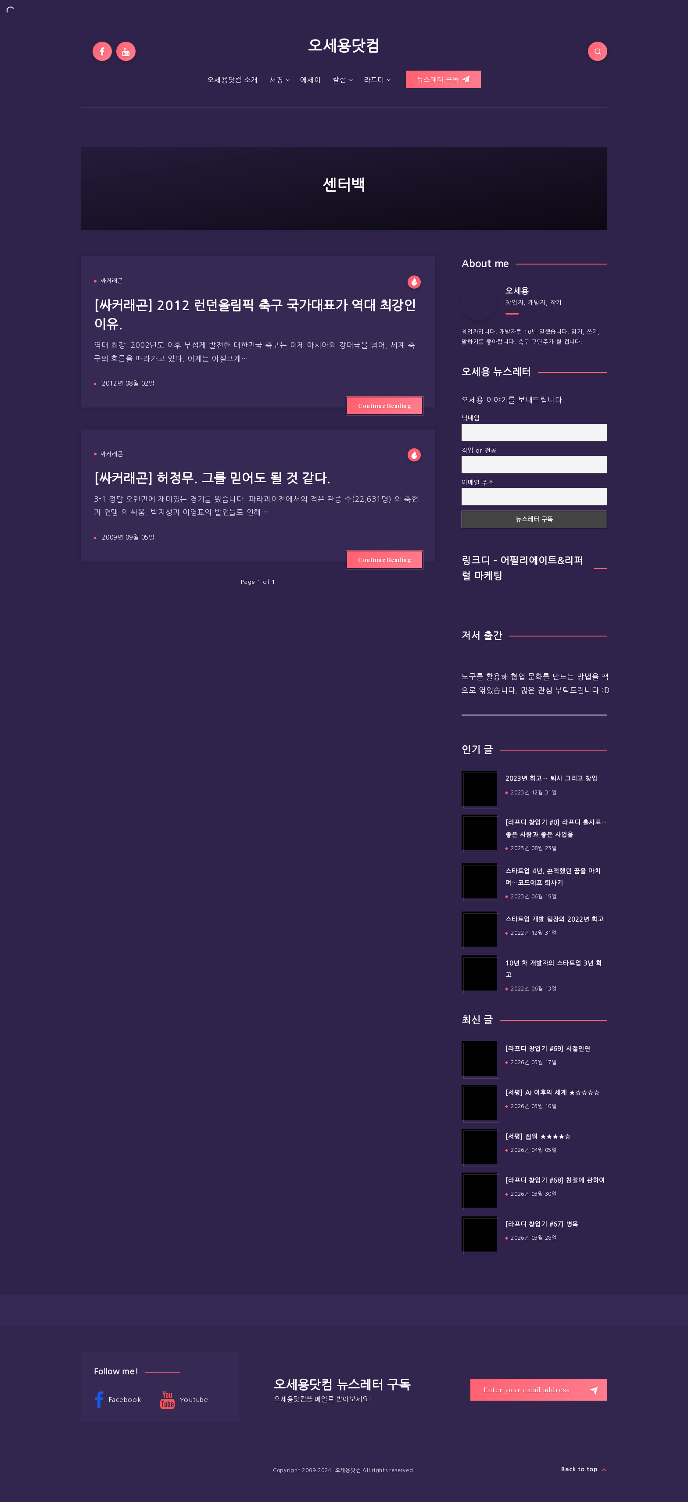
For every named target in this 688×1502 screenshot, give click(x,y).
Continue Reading (384, 405)
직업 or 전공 (479, 450)
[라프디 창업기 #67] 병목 (541, 1224)
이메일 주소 (478, 482)
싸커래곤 (111, 281)
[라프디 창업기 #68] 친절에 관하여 (555, 1180)
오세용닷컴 (344, 46)
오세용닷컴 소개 (232, 79)
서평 (276, 79)
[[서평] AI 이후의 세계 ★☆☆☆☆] (479, 1102)
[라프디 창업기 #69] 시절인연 (548, 1049)
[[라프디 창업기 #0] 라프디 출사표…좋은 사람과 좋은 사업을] (479, 832)
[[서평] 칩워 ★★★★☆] (479, 1146)
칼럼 (340, 79)
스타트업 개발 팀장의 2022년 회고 (554, 919)
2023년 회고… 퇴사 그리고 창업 (551, 779)
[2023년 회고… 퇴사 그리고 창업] (479, 788)
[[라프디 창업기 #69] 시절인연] (479, 1058)
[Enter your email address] (538, 1390)
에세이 (310, 79)
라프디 (374, 79)
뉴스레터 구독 (443, 79)
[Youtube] (126, 51)
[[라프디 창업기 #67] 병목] (479, 1234)
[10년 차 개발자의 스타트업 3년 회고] (479, 973)
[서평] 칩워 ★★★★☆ (538, 1137)
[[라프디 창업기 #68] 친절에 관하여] (479, 1190)
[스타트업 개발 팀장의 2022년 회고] (479, 929)
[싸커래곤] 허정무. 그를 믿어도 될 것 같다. (212, 478)
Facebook (117, 1400)
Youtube (184, 1400)
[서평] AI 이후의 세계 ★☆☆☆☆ (552, 1093)
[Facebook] (102, 51)
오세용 (517, 291)
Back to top (584, 1469)
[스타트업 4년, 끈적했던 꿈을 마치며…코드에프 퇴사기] (479, 880)
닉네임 (471, 418)
